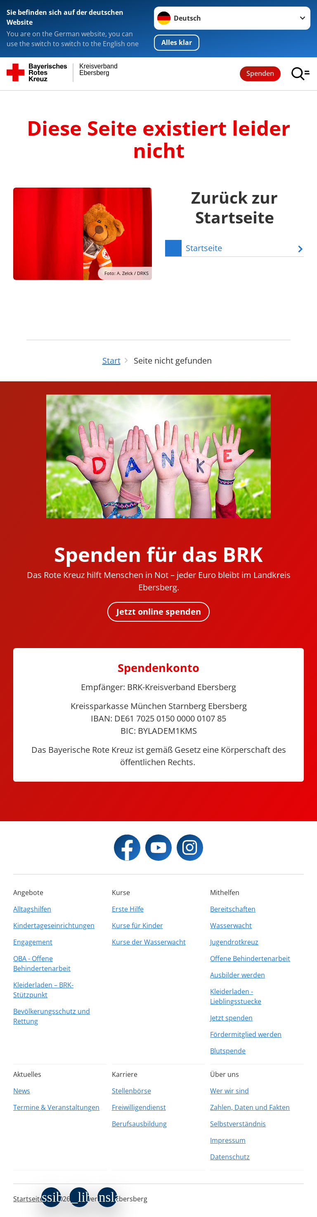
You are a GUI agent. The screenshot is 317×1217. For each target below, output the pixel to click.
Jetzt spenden (231, 1017)
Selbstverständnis (238, 1123)
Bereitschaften (232, 909)
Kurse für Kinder (137, 925)
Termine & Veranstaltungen (56, 1107)
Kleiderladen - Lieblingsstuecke (235, 996)
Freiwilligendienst (139, 1107)
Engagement (32, 942)
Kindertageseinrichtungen (54, 925)
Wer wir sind (229, 1090)
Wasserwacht (231, 925)
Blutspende (228, 1050)
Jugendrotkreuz (234, 942)
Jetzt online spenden (158, 611)
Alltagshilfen (32, 909)
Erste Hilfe (128, 909)
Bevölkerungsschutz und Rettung (51, 1016)
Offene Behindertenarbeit (250, 958)
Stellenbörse (131, 1090)
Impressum (228, 1140)
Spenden (260, 73)
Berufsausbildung (139, 1123)
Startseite (28, 1198)
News (21, 1090)
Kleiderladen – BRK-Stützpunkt (43, 989)
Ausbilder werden (237, 975)
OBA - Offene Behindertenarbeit (42, 963)
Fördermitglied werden (246, 1034)
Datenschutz (230, 1156)
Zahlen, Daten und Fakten (250, 1107)
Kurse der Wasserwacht (149, 942)
